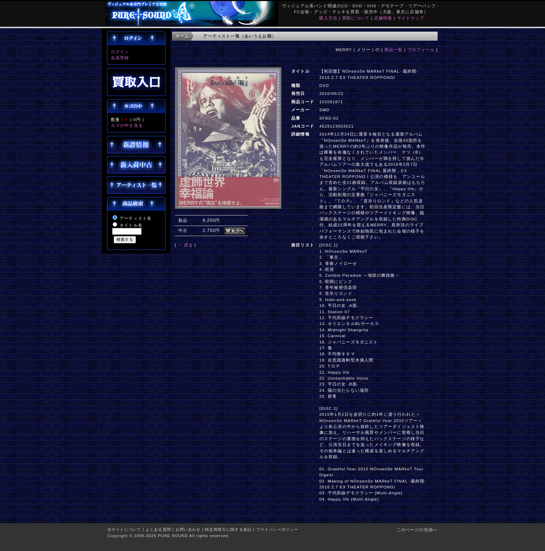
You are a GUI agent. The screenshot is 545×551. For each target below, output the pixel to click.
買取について (355, 18)
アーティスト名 (136, 218)
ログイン (120, 51)
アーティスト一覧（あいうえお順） (239, 36)
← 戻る (185, 245)
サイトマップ (410, 18)
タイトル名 (131, 225)
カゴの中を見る (127, 125)
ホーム (182, 36)
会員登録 (120, 57)
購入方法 (328, 18)
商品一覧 (393, 49)
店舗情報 (383, 18)
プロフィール (421, 49)
